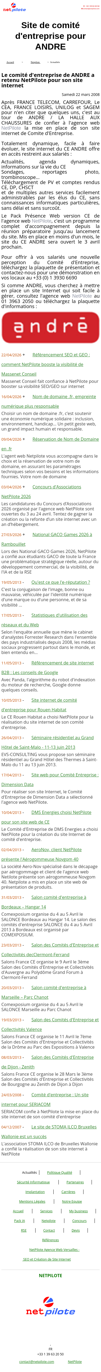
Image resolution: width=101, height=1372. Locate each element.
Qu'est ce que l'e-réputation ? (61, 582)
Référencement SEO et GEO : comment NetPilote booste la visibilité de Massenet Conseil (45, 364)
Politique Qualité (59, 1172)
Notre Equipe (72, 1201)
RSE (24, 1230)
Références (50, 1240)
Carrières (68, 1192)
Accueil (18, 1211)
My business (78, 1211)
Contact (49, 1230)
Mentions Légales (32, 1201)
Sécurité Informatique (33, 1182)
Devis (76, 1230)
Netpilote (49, 1220)
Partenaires (75, 1182)
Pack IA (19, 1220)
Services (46, 1211)
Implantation (35, 1192)
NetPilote (75, 1361)
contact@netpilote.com (36, 1361)
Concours (79, 1220)
